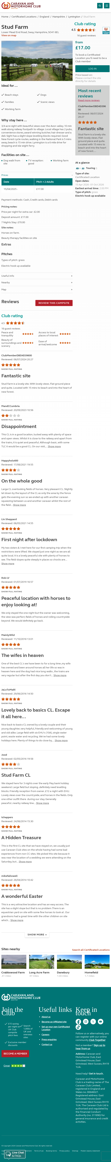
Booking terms (51, 1151)
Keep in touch (86, 1012)
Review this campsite (54, 303)
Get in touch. (96, 1073)
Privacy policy (64, 1151)
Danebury (63, 972)
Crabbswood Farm (13, 972)
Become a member (15, 1053)
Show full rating (11, 369)
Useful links (55, 1010)
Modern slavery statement (90, 1151)
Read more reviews (89, 100)
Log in (92, 68)
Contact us (47, 1044)
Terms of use (38, 1151)
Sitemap (75, 1151)
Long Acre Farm (39, 972)
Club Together (97, 1040)
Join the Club (12, 1012)
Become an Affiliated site (54, 1021)
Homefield (91, 972)
